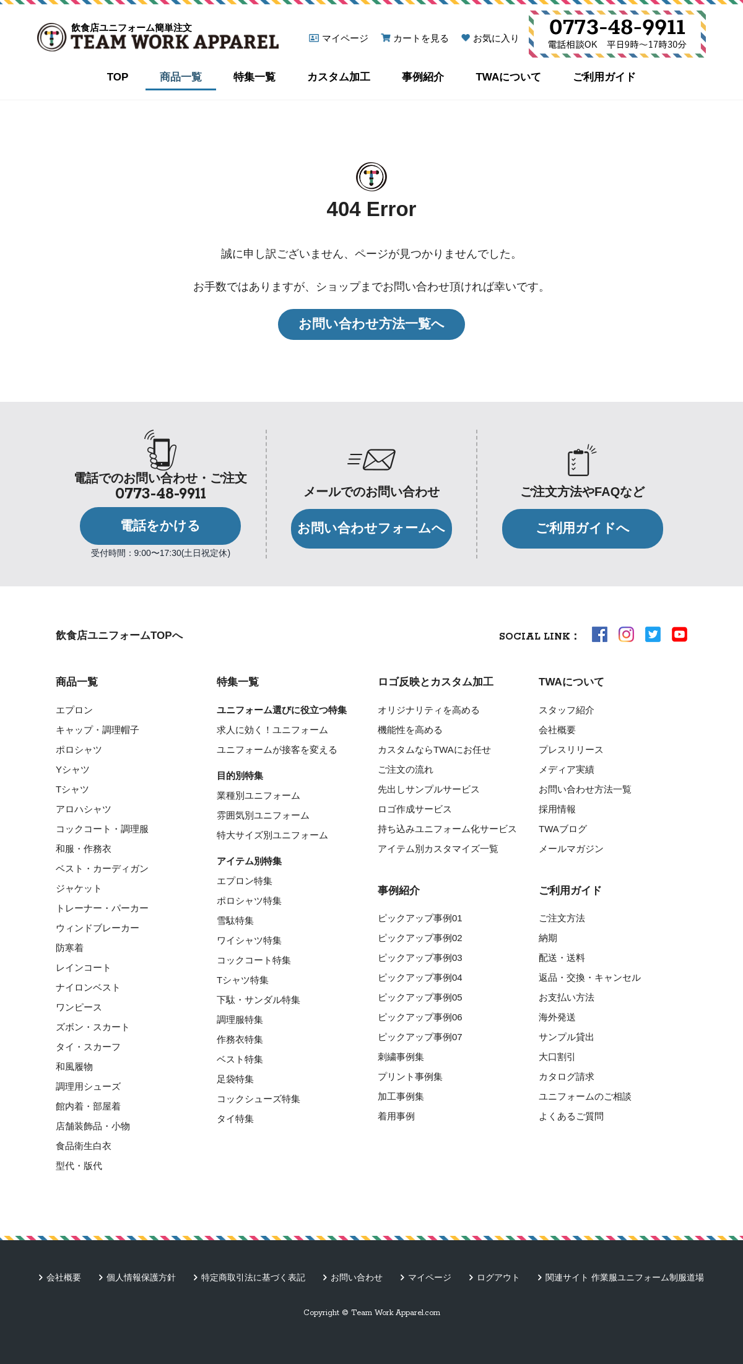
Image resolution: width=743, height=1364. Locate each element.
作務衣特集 (240, 1039)
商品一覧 (181, 77)
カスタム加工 (338, 77)
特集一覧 (254, 77)
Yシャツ (73, 769)
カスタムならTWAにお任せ (434, 749)
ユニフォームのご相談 (585, 1096)
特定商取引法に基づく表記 (253, 1277)
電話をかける (160, 525)
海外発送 (557, 1017)
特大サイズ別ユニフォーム (272, 835)
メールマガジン (571, 848)
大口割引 (557, 1056)
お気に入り (496, 38)
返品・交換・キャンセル (590, 977)
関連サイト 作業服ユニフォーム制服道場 (624, 1277)
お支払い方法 (566, 997)
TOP (118, 77)
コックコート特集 (254, 960)
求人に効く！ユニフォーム (272, 729)
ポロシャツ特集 (249, 900)
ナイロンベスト (88, 987)
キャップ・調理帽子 (97, 729)
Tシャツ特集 (243, 980)
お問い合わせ (357, 1277)
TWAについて (508, 77)
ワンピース (79, 1007)
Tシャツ (72, 789)
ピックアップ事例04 (420, 977)
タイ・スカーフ (88, 1046)
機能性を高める (410, 729)
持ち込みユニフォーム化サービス (447, 828)
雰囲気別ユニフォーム (263, 815)
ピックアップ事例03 (420, 957)
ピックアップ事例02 (420, 937)
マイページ (345, 38)
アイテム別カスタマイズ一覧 (438, 848)
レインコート (83, 967)
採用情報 (557, 809)
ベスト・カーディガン (102, 868)
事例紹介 (423, 77)
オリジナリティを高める (429, 710)
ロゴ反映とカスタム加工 (435, 682)
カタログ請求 (566, 1076)
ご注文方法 (562, 918)
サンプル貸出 (566, 1037)
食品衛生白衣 (83, 1145)
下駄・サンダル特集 (258, 999)
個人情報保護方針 (141, 1277)
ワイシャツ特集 (249, 940)
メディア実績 (566, 769)
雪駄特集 (235, 920)
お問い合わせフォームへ (371, 528)
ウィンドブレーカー (97, 928)
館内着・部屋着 (88, 1106)
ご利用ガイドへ (583, 528)
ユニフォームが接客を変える (277, 749)
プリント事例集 (410, 1076)
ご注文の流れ (405, 769)
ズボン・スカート (93, 1027)
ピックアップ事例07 (420, 1037)
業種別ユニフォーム (258, 795)
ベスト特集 (240, 1059)
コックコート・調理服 (102, 828)
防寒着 (70, 947)
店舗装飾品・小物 (93, 1126)
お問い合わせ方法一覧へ (371, 323)
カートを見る (421, 38)
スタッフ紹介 (566, 710)
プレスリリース (571, 749)
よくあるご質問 (571, 1116)
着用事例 (396, 1116)
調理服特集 (240, 1019)
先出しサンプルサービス (429, 789)
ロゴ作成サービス (415, 809)
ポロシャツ (79, 749)
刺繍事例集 (401, 1056)
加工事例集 (401, 1096)
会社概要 (557, 729)
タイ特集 (235, 1118)
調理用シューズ (88, 1086)
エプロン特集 (244, 880)
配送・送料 (562, 957)
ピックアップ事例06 (420, 1017)
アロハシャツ (83, 809)
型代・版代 (79, 1165)
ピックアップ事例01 (420, 918)
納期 (548, 937)
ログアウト (498, 1277)
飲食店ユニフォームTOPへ (119, 635)
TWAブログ (563, 828)
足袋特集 (235, 1079)
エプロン (74, 710)
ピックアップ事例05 (420, 997)
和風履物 (74, 1066)
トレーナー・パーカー (102, 908)
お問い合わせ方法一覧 (585, 789)
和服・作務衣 (83, 848)
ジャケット (79, 888)
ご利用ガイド (604, 77)
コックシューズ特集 (258, 1098)
